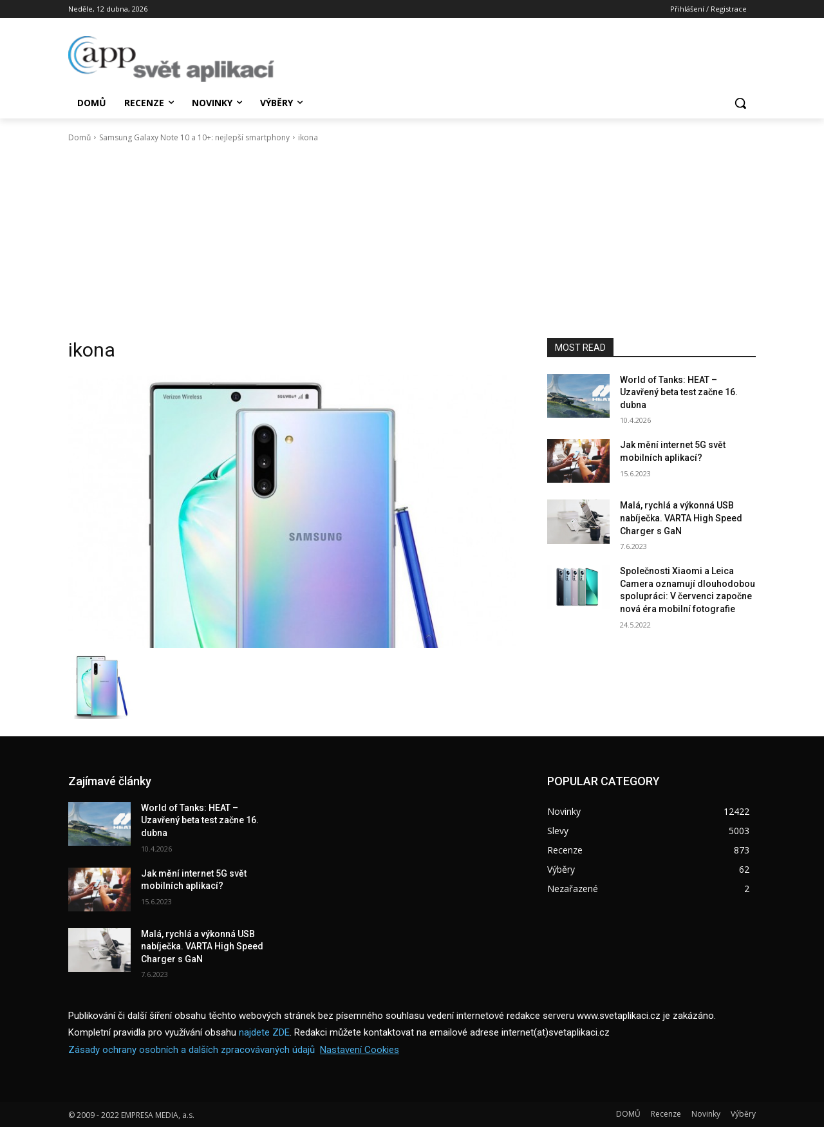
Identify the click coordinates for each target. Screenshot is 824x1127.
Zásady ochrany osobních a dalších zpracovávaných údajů (191, 1050)
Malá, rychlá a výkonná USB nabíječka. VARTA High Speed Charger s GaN (681, 518)
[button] (740, 103)
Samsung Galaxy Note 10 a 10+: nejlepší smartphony (194, 137)
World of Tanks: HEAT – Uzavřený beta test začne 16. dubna (679, 392)
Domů (79, 137)
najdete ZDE (264, 1032)
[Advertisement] (412, 241)
